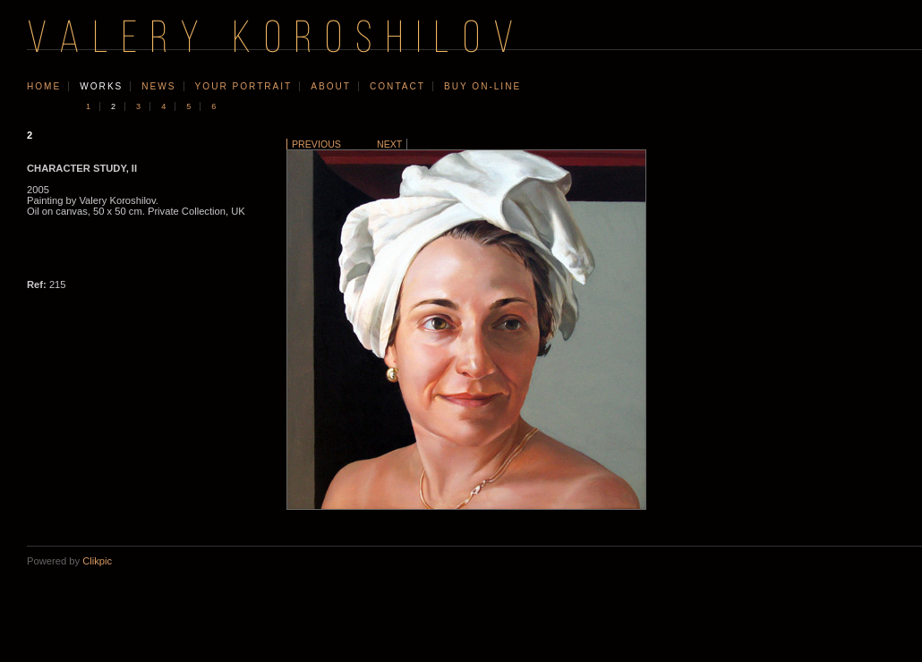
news (158, 86)
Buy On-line (482, 86)
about (331, 86)
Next (389, 144)
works (101, 86)
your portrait (244, 86)
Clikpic (97, 561)
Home (44, 86)
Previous (316, 144)
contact (397, 86)
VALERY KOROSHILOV (276, 41)
